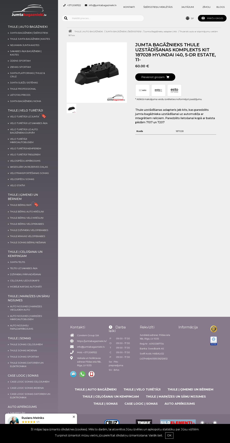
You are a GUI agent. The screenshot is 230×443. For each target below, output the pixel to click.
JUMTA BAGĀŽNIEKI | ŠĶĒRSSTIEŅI (123, 31)
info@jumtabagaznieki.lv (103, 5)
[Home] (71, 31)
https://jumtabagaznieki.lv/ (92, 341)
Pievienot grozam (155, 77)
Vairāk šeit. (156, 435)
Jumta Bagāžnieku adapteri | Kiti (160, 31)
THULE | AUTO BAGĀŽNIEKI (88, 31)
